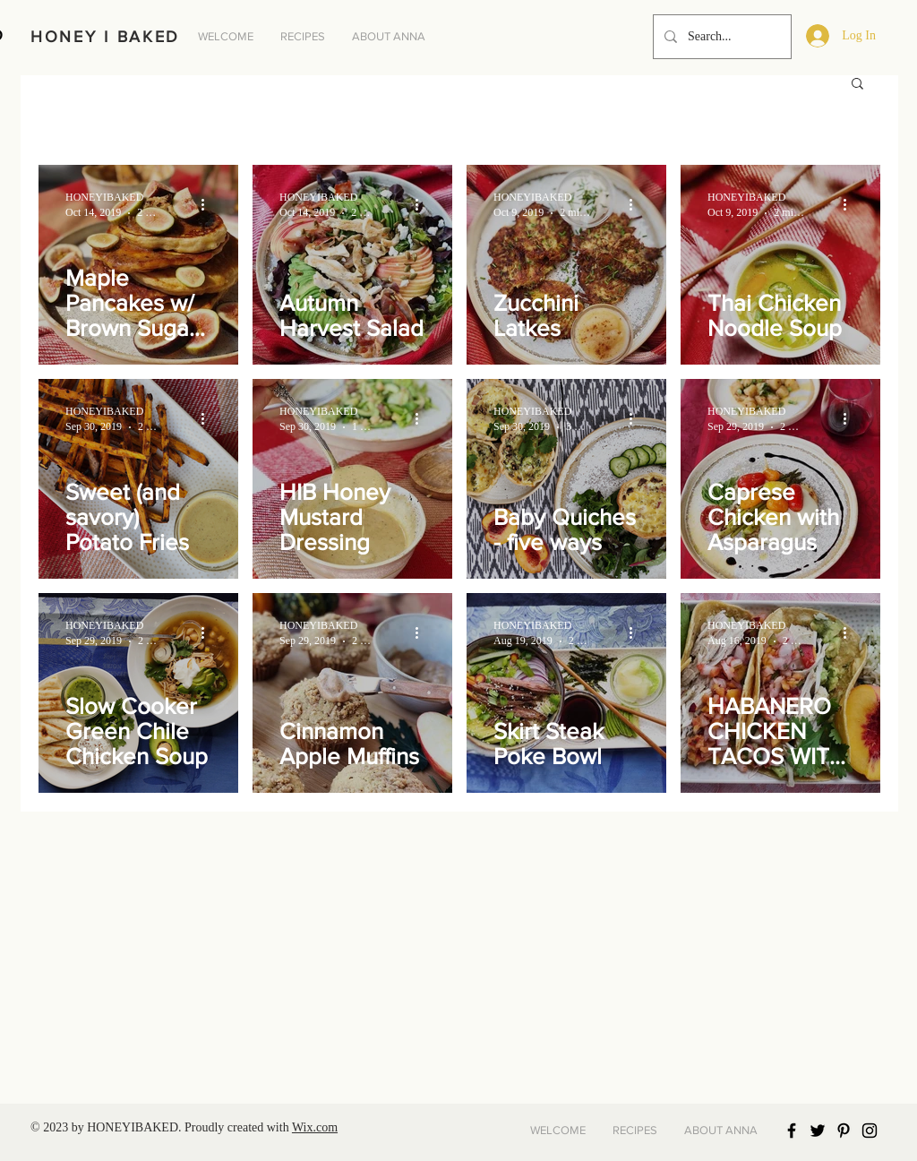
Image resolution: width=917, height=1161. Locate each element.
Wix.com (315, 1127)
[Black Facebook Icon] (791, 1130)
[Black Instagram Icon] (869, 1130)
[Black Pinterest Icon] (843, 1130)
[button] (857, 84)
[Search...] (720, 36)
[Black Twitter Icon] (817, 1130)
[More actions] (208, 204)
